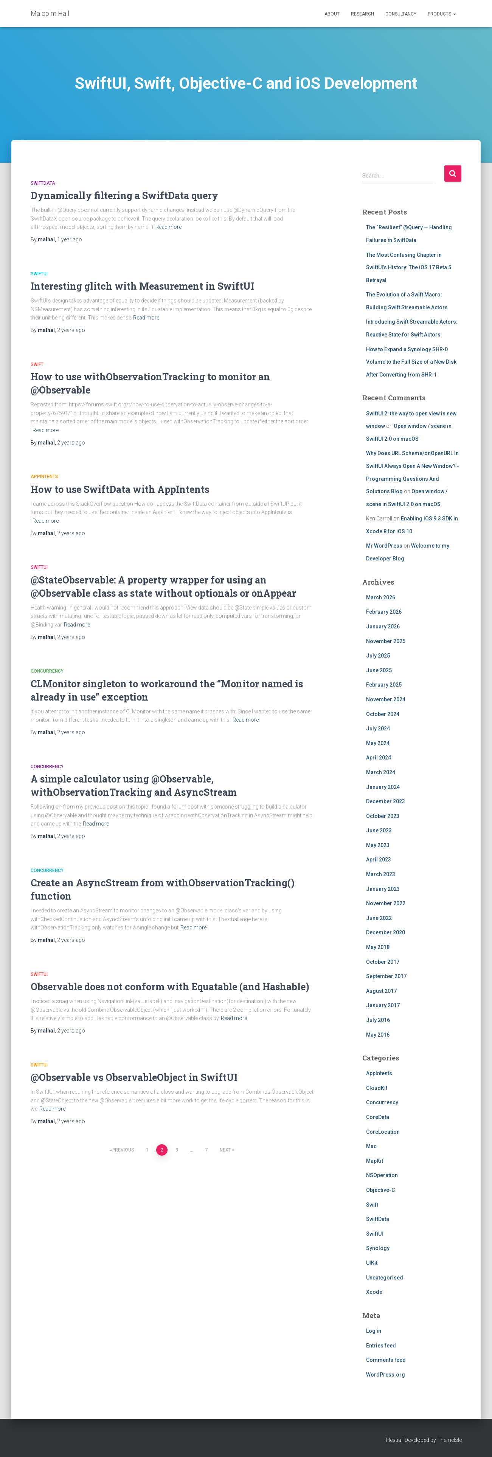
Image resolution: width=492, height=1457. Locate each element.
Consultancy (400, 14)
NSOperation (382, 1175)
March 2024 (380, 772)
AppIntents (44, 476)
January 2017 (383, 1005)
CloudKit (376, 1088)
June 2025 (379, 670)
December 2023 (385, 801)
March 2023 (380, 874)
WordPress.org (385, 1375)
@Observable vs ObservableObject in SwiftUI (134, 1077)
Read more (168, 227)
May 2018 (378, 947)
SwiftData (43, 183)
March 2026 (380, 597)
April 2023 (378, 860)
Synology (378, 1248)
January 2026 (383, 627)
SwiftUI (39, 273)
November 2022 (385, 903)
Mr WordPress (384, 546)
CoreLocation (383, 1132)
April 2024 (378, 758)
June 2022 (379, 918)
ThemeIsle (449, 1440)
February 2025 (384, 685)
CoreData (377, 1117)
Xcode (374, 1292)
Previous (123, 1150)
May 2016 (378, 1035)
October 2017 (382, 962)
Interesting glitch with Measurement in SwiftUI (142, 286)
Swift (37, 364)
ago (69, 239)
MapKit (374, 1161)
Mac (371, 1146)
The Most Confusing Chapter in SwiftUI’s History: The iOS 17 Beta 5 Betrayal (408, 267)
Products (442, 14)
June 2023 (379, 830)
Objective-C (380, 1190)
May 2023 (378, 845)
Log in (373, 1331)
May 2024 (378, 743)
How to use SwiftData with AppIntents (120, 489)
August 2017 (381, 991)
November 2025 (385, 641)
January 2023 (383, 889)
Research (362, 14)
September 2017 (386, 976)
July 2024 (378, 728)
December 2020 (385, 932)
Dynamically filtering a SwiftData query (124, 195)
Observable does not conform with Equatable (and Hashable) (170, 986)
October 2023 (382, 816)
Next (225, 1150)
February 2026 (384, 612)
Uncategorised (384, 1278)
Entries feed (381, 1346)
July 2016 (378, 1020)
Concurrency (47, 671)
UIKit (371, 1263)
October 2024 (382, 714)
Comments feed (386, 1360)
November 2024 (385, 699)
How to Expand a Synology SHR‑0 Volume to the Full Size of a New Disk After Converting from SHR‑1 (411, 362)
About (332, 14)
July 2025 (378, 656)
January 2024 (383, 787)
